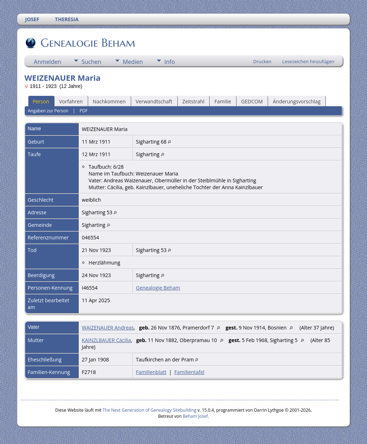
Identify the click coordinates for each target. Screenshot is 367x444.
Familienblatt (151, 372)
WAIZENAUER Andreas (108, 327)
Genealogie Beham (87, 43)
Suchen (91, 62)
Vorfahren (71, 101)
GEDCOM (252, 101)
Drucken (262, 61)
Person (41, 101)
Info (170, 62)
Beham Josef (195, 416)
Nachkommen (109, 101)
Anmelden (47, 62)
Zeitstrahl (193, 101)
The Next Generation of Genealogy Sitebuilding (149, 410)
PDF (83, 111)
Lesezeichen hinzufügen (308, 61)
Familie (222, 101)
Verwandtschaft (154, 101)
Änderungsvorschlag (296, 101)
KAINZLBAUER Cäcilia (106, 340)
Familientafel (189, 372)
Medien (133, 62)
